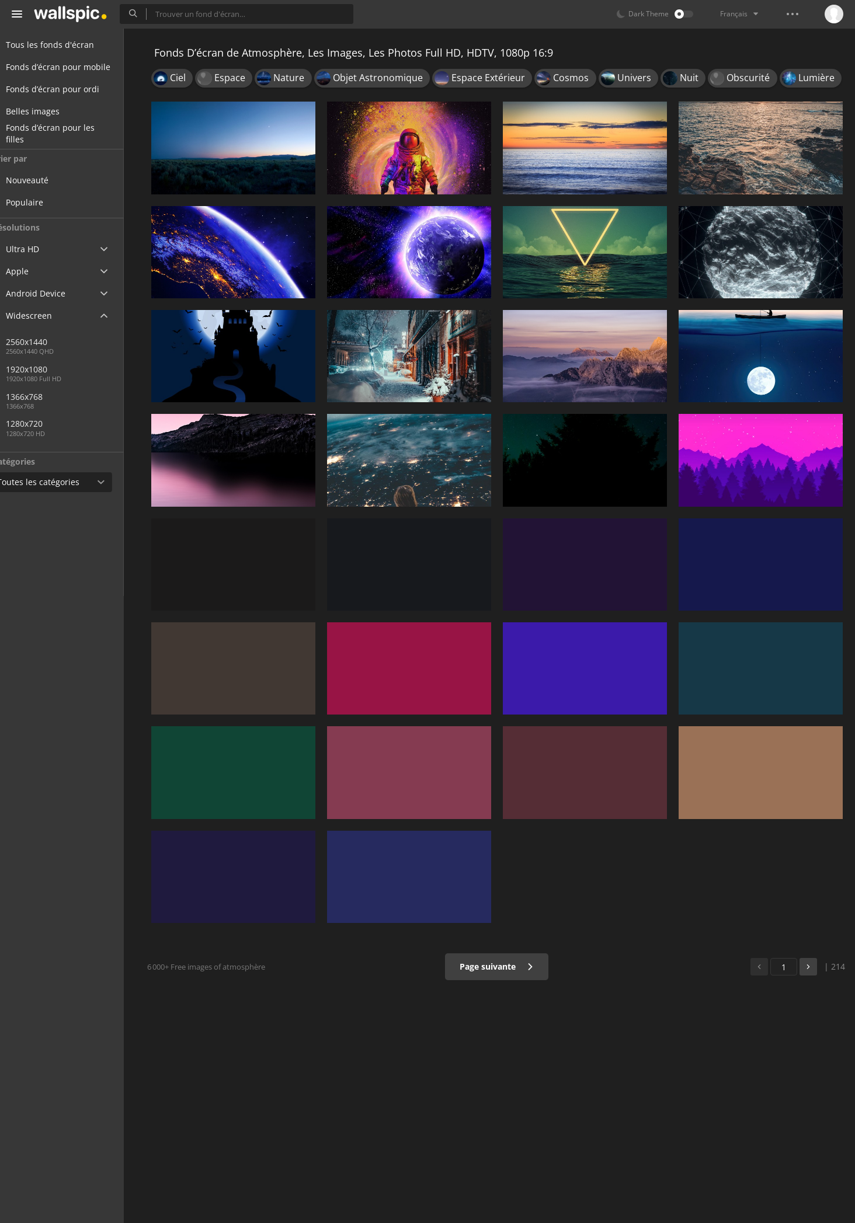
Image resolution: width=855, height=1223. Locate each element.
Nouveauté (49, 180)
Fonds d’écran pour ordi (66, 89)
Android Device (50, 293)
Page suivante (500, 966)
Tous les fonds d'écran (64, 44)
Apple (31, 271)
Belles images (47, 111)
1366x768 (46, 396)
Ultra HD (36, 249)
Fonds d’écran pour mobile (72, 66)
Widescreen (43, 315)
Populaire (46, 202)
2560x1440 (48, 341)
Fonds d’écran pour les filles (64, 134)
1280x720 (46, 423)
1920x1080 (87, 369)
